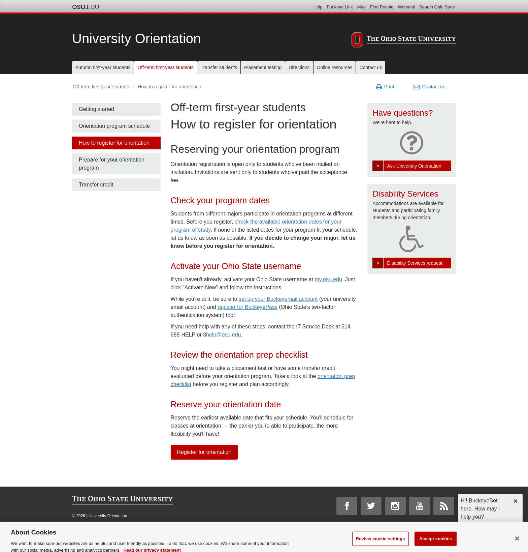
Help (318, 6)
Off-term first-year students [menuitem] (165, 67)
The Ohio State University (85, 7)
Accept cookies (435, 542)
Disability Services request (414, 263)
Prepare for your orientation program (111, 164)
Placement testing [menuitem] (263, 67)
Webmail (406, 6)
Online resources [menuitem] (335, 67)
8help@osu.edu (222, 335)
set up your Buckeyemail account (278, 299)
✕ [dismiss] (515, 501)
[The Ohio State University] (404, 41)
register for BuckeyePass (247, 307)
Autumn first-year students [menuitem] (102, 67)
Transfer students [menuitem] (219, 67)
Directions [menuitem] (299, 67)
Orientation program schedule (114, 126)
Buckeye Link (340, 6)
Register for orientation (204, 452)
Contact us (429, 87)
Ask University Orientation (414, 166)
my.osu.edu (328, 279)
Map (361, 6)
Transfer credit (96, 184)
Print (385, 87)
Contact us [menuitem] (370, 67)
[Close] (517, 542)
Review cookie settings (380, 542)
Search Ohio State (437, 6)
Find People (381, 6)
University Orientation (136, 38)
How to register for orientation (114, 143)
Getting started (96, 109)
